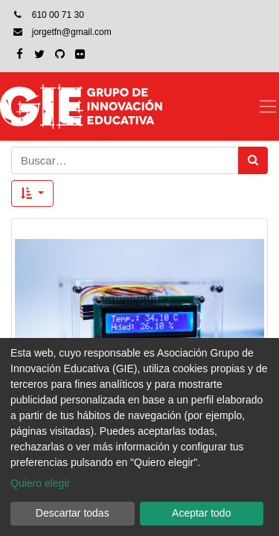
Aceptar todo (201, 513)
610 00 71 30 (58, 15)
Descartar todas (72, 513)
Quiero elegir (40, 483)
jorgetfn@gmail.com (72, 32)
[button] (32, 194)
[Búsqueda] (253, 160)
